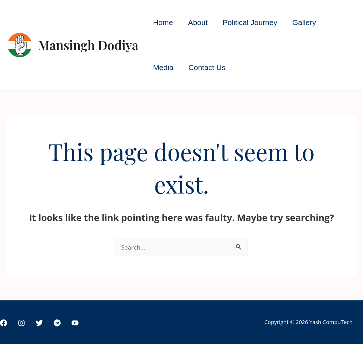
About (198, 22)
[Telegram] (57, 322)
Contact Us (206, 67)
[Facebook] (3, 322)
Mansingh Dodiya (88, 44)
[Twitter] (39, 322)
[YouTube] (75, 322)
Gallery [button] (304, 22)
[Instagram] (21, 322)
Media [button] (163, 67)
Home (163, 22)
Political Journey (250, 22)
